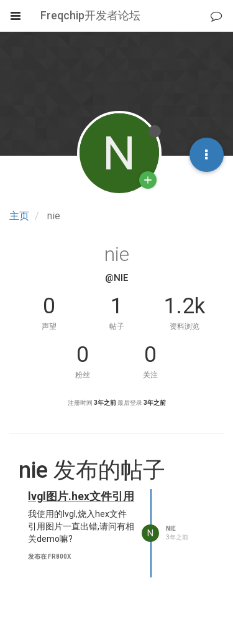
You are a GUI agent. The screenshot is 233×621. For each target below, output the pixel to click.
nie (171, 528)
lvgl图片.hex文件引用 (81, 496)
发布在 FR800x (49, 556)
